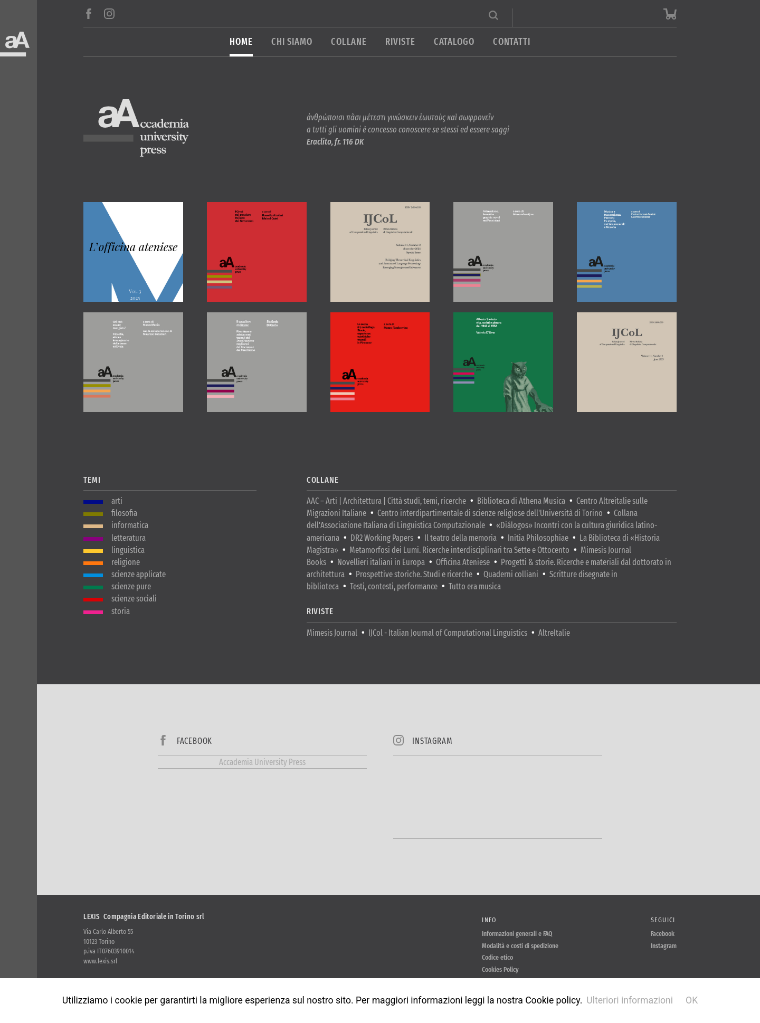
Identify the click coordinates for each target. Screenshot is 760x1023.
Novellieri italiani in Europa (381, 562)
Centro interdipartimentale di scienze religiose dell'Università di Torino (490, 513)
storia (120, 611)
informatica (129, 525)
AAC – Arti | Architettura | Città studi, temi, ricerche (386, 501)
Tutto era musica (475, 586)
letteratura (128, 538)
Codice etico (497, 957)
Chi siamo (291, 41)
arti (116, 501)
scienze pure (131, 586)
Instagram (664, 946)
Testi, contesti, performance (394, 586)
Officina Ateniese (463, 562)
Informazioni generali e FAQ (517, 934)
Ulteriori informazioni (629, 1000)
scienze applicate (138, 574)
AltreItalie (554, 633)
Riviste (400, 41)
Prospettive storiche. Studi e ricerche (414, 574)
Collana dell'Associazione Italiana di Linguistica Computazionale (472, 519)
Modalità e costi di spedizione (520, 946)
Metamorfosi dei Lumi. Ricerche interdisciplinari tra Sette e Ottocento (459, 550)
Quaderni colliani (510, 574)
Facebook (662, 934)
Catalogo (454, 41)
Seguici (663, 920)
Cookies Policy (500, 969)
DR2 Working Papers (381, 538)
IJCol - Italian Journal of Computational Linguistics (447, 633)
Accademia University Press (262, 762)
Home (241, 41)
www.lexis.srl (100, 961)
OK (692, 1000)
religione (125, 562)
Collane (349, 41)
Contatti (511, 41)
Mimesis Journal (332, 633)
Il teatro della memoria (460, 538)
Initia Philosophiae (538, 538)
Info (489, 920)
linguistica (128, 550)
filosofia (124, 513)
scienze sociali (134, 599)
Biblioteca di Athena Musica (521, 501)
